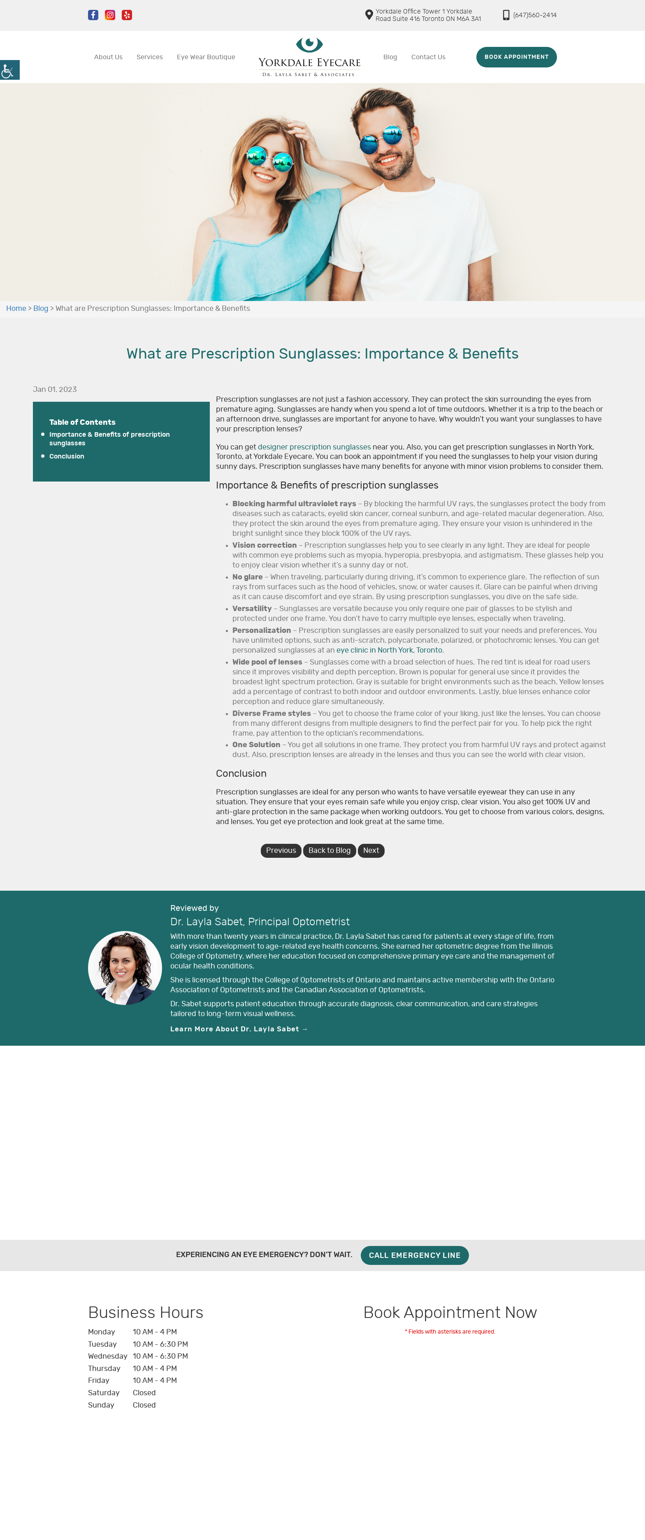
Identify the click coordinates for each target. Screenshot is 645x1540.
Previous (281, 851)
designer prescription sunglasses (314, 447)
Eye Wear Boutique (206, 57)
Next (371, 851)
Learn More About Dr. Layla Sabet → (239, 1029)
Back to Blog (330, 851)
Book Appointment (517, 57)
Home (16, 309)
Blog (390, 57)
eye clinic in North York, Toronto (389, 650)
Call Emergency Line (415, 1256)
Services (150, 57)
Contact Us (428, 57)
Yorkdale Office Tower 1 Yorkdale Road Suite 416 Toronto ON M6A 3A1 (423, 15)
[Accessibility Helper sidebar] (10, 70)
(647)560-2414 (530, 15)
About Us (108, 57)
